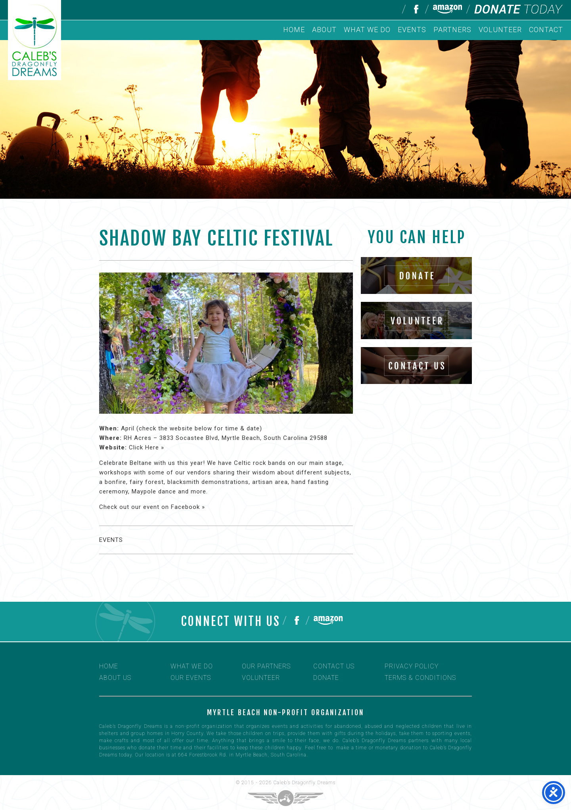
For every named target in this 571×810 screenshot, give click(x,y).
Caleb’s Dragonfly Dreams (304, 782)
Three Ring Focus (285, 798)
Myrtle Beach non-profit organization (285, 712)
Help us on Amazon (328, 620)
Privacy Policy (412, 666)
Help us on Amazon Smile (447, 9)
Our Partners (266, 666)
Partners (452, 29)
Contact (546, 29)
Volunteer (500, 29)
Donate (518, 9)
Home (294, 29)
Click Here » (146, 447)
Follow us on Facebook (415, 9)
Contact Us (333, 666)
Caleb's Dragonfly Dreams (34, 40)
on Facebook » (183, 507)
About (324, 29)
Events (412, 29)
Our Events (191, 677)
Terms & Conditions (420, 677)
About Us (115, 677)
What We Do (367, 29)
